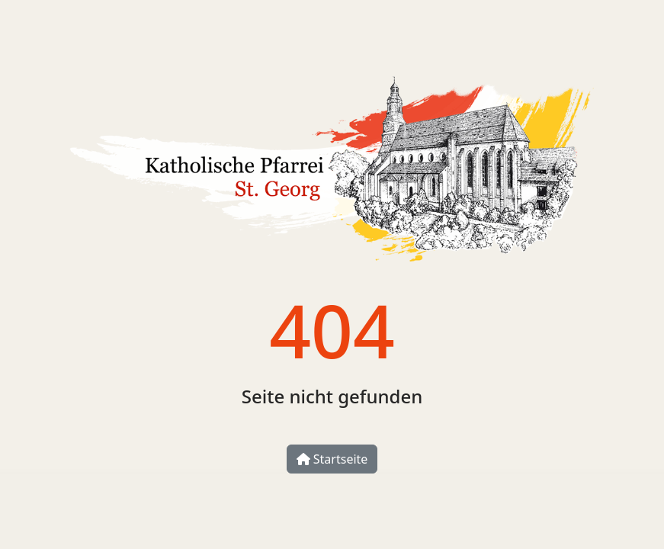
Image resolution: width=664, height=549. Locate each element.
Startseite (332, 459)
